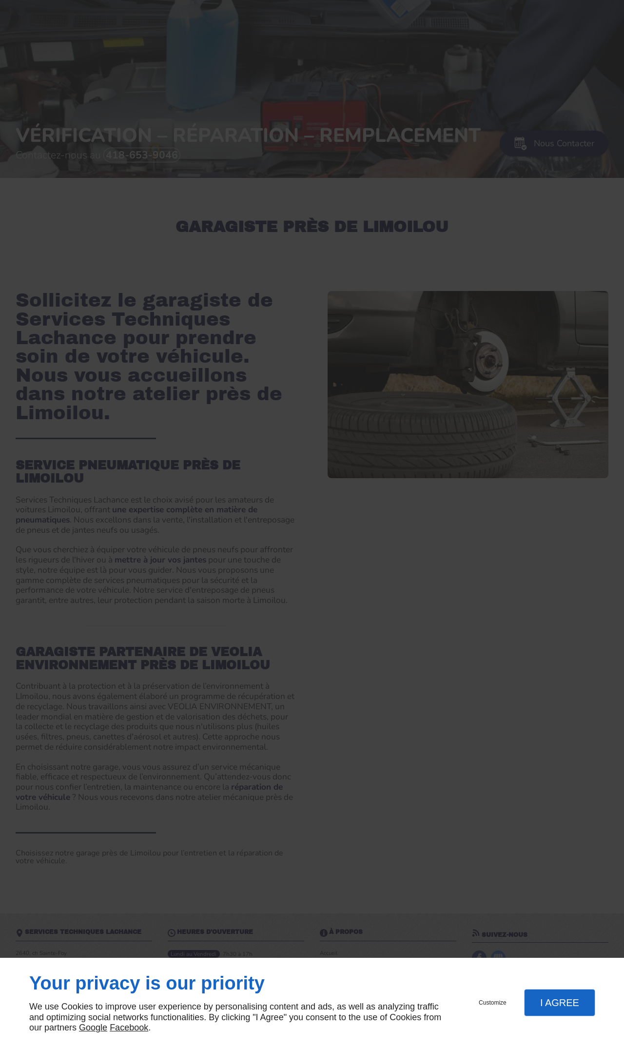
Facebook (129, 1027)
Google (93, 1027)
